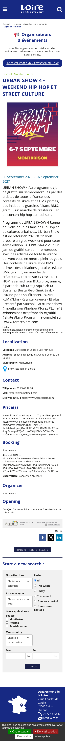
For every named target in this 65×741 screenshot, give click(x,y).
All (38, 580)
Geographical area (17, 611)
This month (44, 596)
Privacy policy (42, 736)
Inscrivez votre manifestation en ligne (33, 63)
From (9, 650)
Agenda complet (12, 26)
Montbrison (17, 619)
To (34, 650)
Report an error (52, 524)
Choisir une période (43, 608)
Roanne (14, 622)
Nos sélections (15, 575)
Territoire (16, 23)
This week (43, 585)
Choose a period (48, 601)
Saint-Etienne (18, 626)
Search (33, 666)
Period (38, 575)
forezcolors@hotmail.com (23, 392)
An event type (15, 593)
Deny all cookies (45, 731)
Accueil (6, 23)
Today (41, 590)
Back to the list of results (32, 549)
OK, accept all (19, 731)
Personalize (24, 736)
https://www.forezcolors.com (37, 397)
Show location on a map (21, 368)
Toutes (10, 615)
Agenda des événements (35, 23)
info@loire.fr (50, 718)
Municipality (14, 632)
